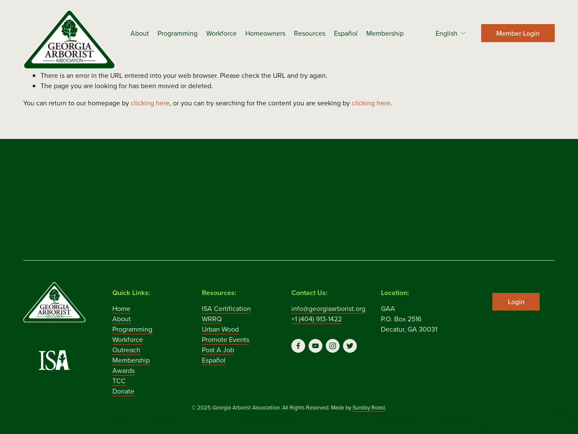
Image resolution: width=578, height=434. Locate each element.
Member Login (518, 33)
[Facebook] (298, 346)
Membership (385, 33)
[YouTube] (315, 346)
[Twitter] (350, 346)
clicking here (150, 103)
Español (346, 33)
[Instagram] (333, 346)
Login (516, 301)
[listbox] (445, 33)
